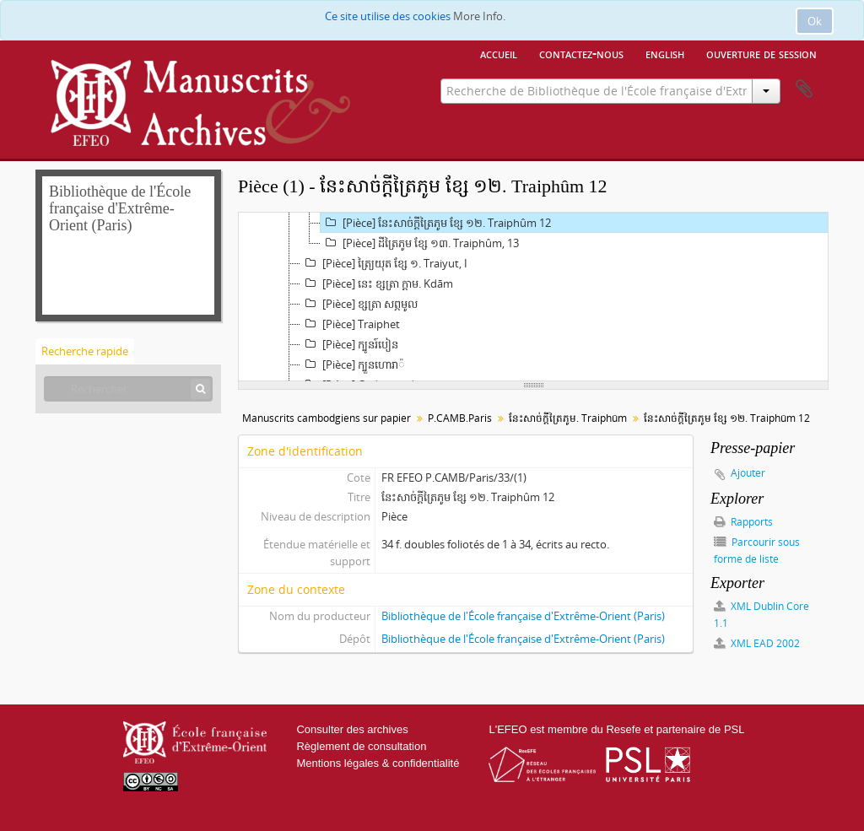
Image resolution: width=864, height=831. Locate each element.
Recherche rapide (84, 351)
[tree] (533, 297)
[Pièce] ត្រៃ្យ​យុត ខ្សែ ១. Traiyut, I (383, 263)
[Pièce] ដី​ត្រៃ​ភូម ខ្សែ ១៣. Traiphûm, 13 (420, 243)
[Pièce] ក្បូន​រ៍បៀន (349, 344)
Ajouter (748, 473)
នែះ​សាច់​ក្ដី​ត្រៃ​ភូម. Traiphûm (568, 418)
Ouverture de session (761, 53)
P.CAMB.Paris (460, 418)
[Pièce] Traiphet (350, 324)
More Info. (479, 16)
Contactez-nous (581, 53)
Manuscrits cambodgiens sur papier (326, 418)
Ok (814, 21)
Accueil (498, 53)
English (664, 53)
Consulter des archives (352, 729)
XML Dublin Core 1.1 (761, 614)
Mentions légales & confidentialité (377, 763)
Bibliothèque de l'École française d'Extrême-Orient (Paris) (523, 615)
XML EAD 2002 (757, 643)
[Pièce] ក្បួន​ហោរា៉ (352, 364)
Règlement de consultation (361, 746)
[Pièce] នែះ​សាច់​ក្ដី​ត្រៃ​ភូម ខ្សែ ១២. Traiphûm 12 (436, 223)
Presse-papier (804, 89)
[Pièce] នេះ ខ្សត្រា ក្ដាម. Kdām (376, 283)
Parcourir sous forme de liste (757, 550)
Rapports (743, 522)
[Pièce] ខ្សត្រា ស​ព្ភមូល (359, 304)
